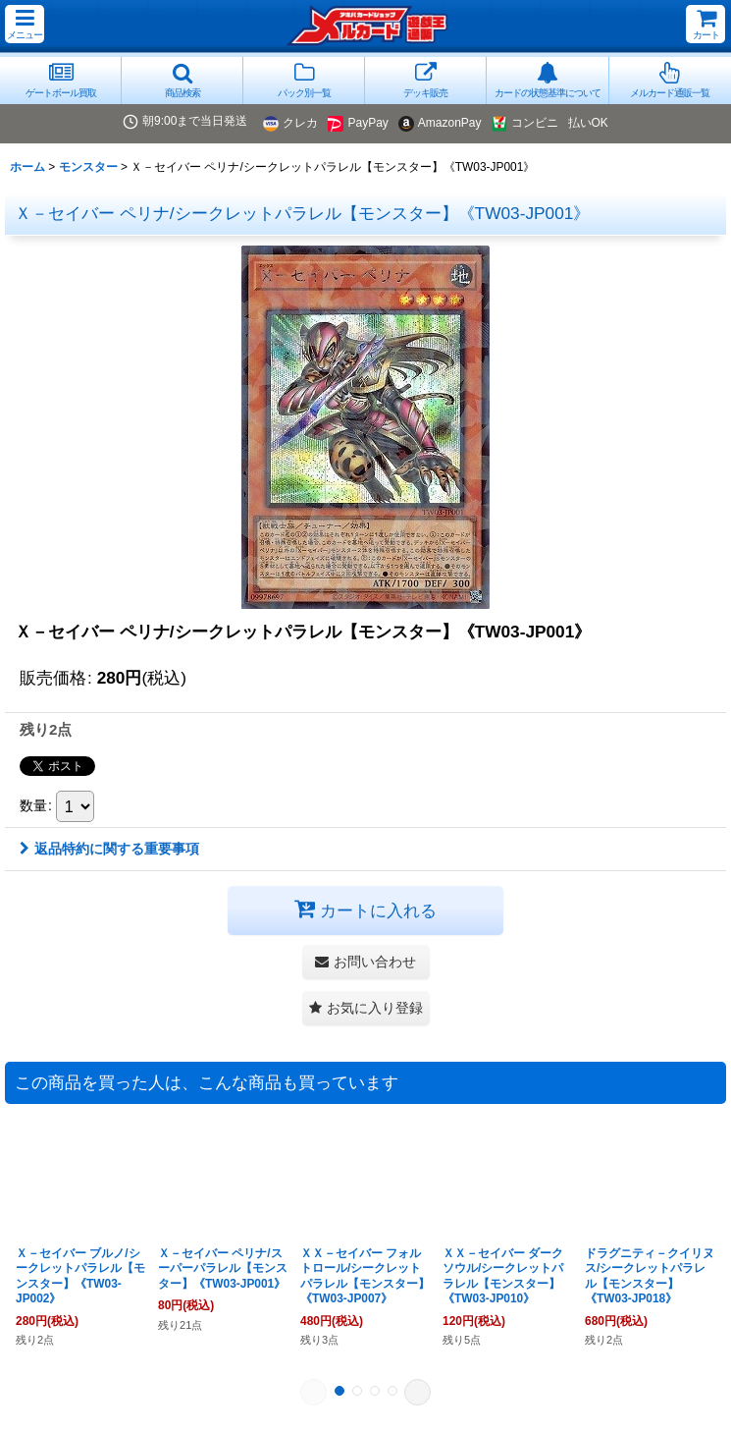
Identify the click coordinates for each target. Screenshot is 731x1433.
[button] (24, 24)
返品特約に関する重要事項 (109, 848)
